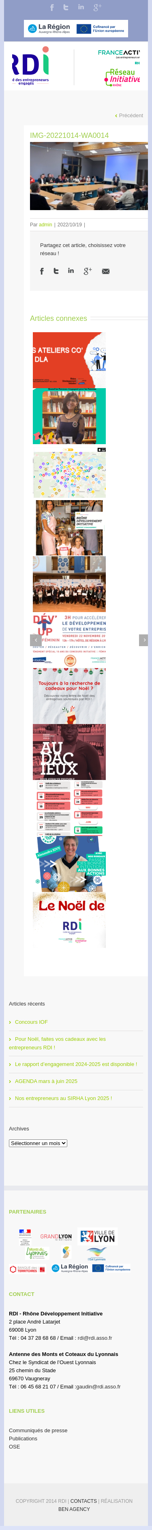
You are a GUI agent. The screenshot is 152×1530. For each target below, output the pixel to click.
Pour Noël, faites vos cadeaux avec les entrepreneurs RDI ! (57, 1043)
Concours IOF (31, 1022)
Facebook (52, 7)
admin (45, 225)
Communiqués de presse (38, 1430)
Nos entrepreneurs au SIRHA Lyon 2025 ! (63, 1098)
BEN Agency (74, 1509)
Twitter (66, 7)
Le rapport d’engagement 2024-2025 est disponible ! (76, 1064)
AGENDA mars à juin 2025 (46, 1081)
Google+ (97, 7)
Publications (23, 1438)
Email (106, 271)
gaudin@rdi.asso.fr (98, 1387)
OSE (14, 1447)
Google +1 (87, 271)
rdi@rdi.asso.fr (95, 1338)
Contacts (84, 1501)
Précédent (131, 115)
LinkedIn (81, 6)
